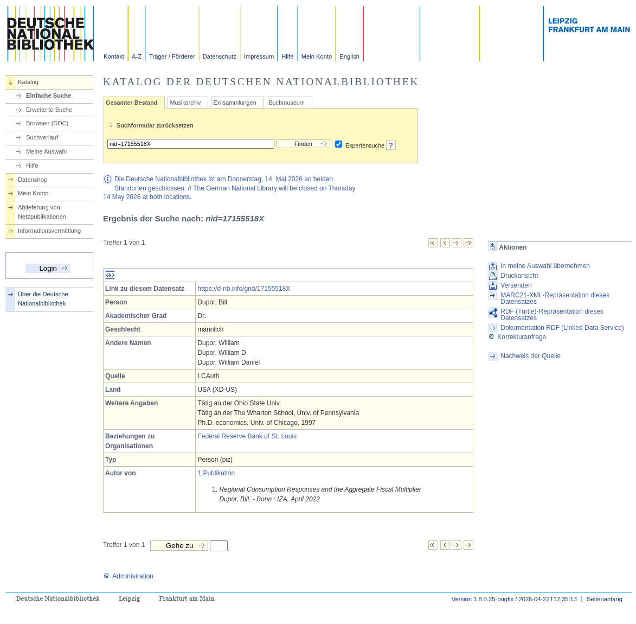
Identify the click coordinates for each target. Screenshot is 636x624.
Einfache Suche (48, 95)
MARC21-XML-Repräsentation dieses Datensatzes (554, 298)
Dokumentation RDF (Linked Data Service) (562, 328)
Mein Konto (316, 56)
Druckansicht (519, 275)
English (349, 56)
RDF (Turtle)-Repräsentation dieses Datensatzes (551, 315)
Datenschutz (219, 56)
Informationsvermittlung (49, 230)
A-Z (137, 56)
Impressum (259, 56)
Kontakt (114, 56)
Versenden (515, 285)
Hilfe (287, 56)
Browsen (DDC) (47, 123)
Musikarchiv (185, 102)
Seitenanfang (604, 599)
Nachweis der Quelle (530, 356)
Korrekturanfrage (517, 337)
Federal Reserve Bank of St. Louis (247, 436)
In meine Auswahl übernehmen (545, 266)
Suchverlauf (42, 137)
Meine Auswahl (46, 151)
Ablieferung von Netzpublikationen (42, 212)
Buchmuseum (287, 102)
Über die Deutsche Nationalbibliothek (43, 299)
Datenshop (32, 179)
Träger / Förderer (172, 56)
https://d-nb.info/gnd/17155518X (243, 288)
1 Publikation (216, 473)
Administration (128, 576)
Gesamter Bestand (131, 102)
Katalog (28, 82)
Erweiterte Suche (49, 109)
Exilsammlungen (234, 102)
